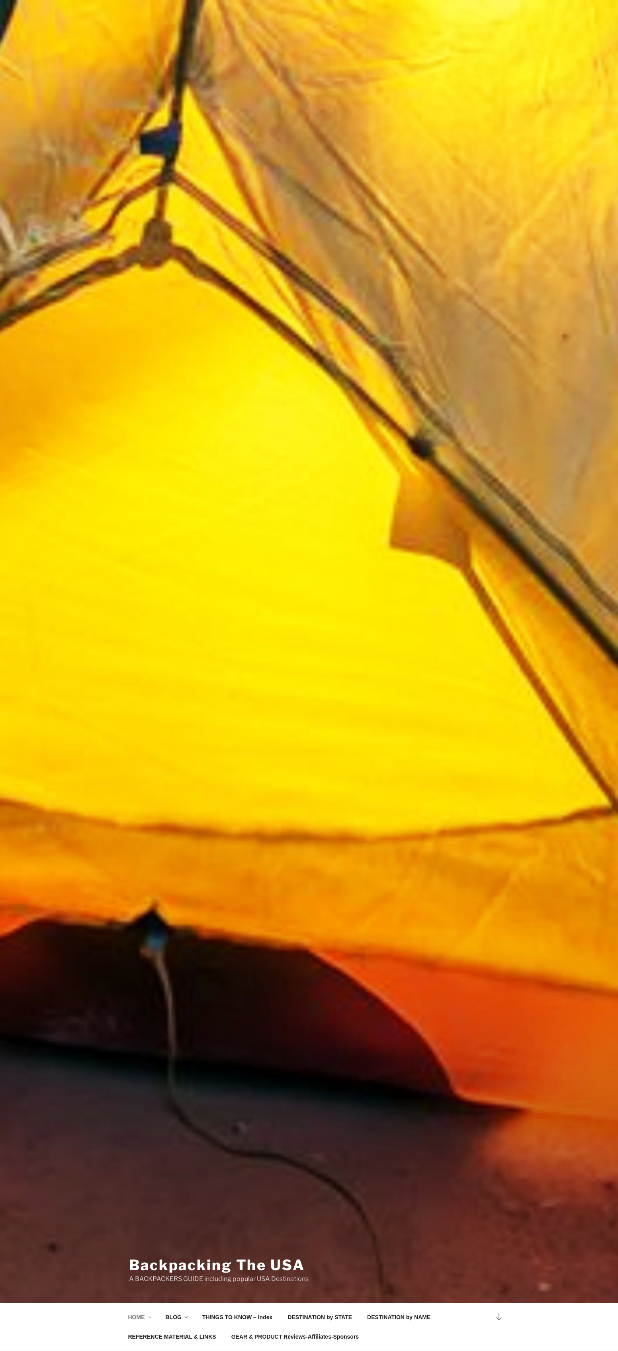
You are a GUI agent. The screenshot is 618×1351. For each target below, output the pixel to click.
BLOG (177, 1317)
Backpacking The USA (217, 1265)
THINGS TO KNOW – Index (237, 1317)
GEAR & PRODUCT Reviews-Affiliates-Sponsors (295, 1336)
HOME (140, 1317)
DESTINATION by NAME (398, 1317)
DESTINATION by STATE (319, 1317)
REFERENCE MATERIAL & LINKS (172, 1336)
